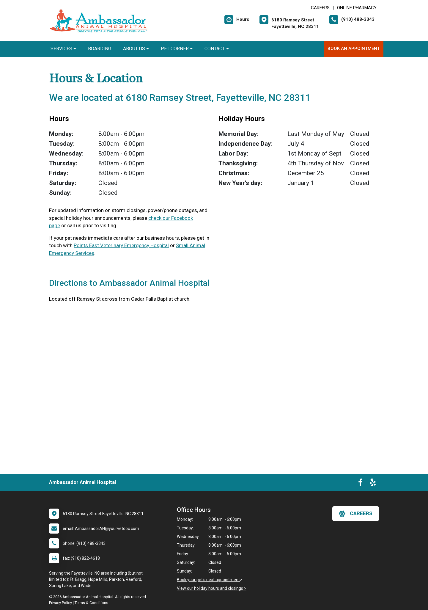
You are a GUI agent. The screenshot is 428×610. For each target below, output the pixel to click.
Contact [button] (216, 48)
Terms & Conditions (91, 602)
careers (355, 513)
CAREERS (320, 7)
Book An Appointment (354, 48)
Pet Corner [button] (177, 48)
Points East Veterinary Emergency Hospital (121, 245)
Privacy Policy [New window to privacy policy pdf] (60, 602)
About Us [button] (136, 48)
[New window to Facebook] (360, 483)
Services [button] (63, 48)
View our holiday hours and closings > (211, 588)
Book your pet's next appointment (208, 579)
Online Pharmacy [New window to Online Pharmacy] (357, 7)
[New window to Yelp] (372, 483)
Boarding (99, 48)
